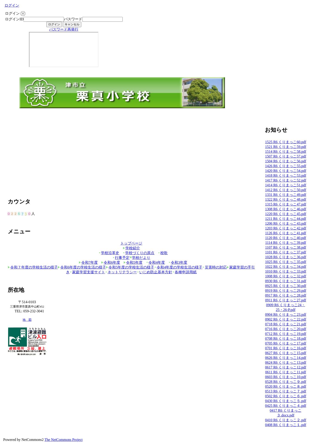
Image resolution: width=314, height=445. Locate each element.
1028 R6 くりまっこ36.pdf (285, 257)
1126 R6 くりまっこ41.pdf (285, 233)
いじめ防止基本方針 (154, 272)
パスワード (73, 19)
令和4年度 (155, 262)
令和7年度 (88, 262)
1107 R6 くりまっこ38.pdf (285, 247)
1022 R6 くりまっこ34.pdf (285, 267)
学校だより (139, 258)
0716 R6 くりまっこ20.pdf (285, 329)
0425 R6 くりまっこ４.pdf (285, 406)
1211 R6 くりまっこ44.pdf (285, 219)
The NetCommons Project (64, 440)
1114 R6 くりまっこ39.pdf (285, 243)
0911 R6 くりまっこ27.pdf (285, 300)
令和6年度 (110, 262)
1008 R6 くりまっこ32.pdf (285, 276)
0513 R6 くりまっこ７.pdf (285, 391)
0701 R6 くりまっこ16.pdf (285, 348)
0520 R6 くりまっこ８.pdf (285, 386)
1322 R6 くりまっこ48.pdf (285, 199)
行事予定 (120, 258)
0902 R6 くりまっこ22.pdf (285, 319)
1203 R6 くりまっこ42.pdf (285, 228)
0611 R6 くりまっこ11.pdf (285, 372)
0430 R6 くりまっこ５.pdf (285, 401)
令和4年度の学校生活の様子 (178, 267)
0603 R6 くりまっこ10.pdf (285, 377)
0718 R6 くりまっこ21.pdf (285, 324)
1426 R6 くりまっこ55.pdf (285, 166)
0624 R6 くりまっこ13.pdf (285, 362)
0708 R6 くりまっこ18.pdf (285, 338)
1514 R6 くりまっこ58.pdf (285, 151)
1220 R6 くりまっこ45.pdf (285, 214)
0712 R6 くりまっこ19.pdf (285, 334)
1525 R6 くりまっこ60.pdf (285, 142)
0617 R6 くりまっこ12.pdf (285, 367)
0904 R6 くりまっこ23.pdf (285, 314)
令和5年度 (133, 262)
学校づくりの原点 (138, 253)
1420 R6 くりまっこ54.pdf (285, 171)
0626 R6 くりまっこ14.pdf (285, 358)
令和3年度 (177, 262)
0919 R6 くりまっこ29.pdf (285, 290)
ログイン (12, 5)
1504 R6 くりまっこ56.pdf (285, 161)
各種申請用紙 (184, 272)
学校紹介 (131, 248)
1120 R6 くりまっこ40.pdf (285, 238)
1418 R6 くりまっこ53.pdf (285, 175)
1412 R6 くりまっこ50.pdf (285, 190)
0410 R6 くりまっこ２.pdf (285, 420)
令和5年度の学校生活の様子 (130, 267)
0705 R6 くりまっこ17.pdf (285, 343)
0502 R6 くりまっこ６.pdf (285, 396)
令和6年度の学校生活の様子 (82, 267)
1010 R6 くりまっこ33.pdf (285, 271)
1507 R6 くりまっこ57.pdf (285, 156)
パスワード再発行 (63, 29)
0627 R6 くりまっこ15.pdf (285, 353)
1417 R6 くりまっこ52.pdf (285, 180)
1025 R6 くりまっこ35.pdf (285, 262)
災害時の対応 (214, 267)
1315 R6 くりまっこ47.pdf (285, 204)
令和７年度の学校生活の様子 (33, 267)
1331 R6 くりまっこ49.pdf (285, 195)
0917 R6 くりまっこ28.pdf (285, 295)
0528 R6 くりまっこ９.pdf (285, 382)
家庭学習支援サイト (87, 272)
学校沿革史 (108, 253)
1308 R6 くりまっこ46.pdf (285, 209)
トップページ (131, 243)
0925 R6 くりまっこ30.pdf (285, 286)
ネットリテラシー (121, 272)
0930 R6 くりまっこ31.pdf (285, 281)
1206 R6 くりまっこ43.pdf (285, 223)
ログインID (14, 19)
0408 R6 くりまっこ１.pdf (285, 425)
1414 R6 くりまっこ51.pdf (285, 185)
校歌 (163, 253)
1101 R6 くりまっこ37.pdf (285, 252)
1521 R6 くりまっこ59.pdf (285, 147)
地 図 (27, 319)
